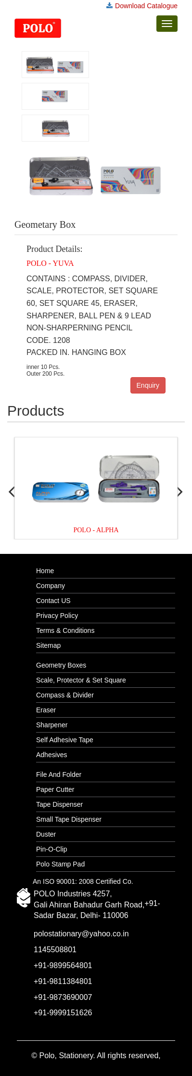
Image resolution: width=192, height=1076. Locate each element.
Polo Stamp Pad (60, 864)
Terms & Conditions (65, 630)
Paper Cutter (55, 789)
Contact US (53, 600)
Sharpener (51, 725)
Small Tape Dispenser (69, 819)
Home (45, 571)
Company (50, 586)
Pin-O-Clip (51, 849)
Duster (46, 834)
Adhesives (51, 755)
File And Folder (58, 774)
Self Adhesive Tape (64, 740)
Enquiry (148, 385)
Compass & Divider (65, 695)
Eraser (46, 710)
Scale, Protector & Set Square (81, 680)
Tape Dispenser (59, 804)
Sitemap (48, 645)
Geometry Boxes (61, 665)
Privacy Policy (57, 615)
